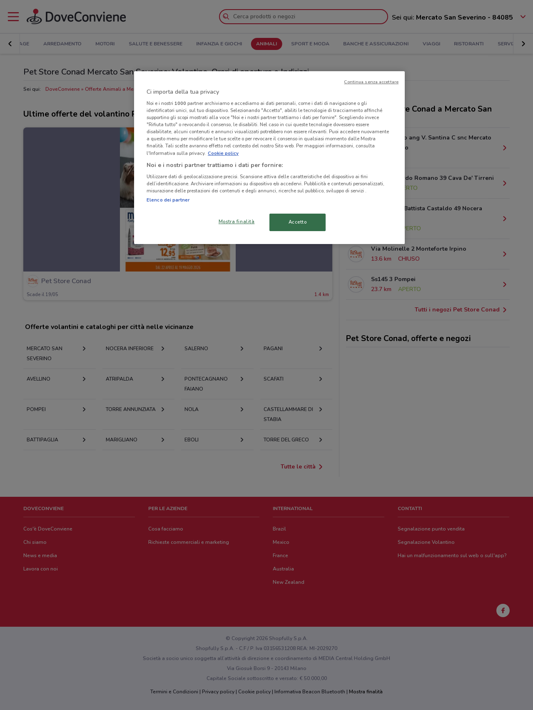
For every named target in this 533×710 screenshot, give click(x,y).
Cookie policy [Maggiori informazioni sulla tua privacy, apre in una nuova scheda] (223, 153)
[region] (269, 157)
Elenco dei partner (168, 200)
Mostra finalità (237, 221)
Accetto (298, 222)
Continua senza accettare (371, 82)
